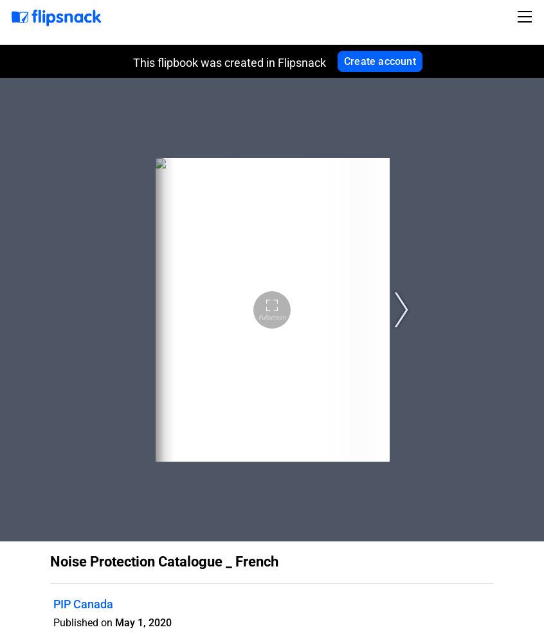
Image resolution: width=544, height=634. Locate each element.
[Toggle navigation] (526, 16)
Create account (380, 61)
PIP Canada (83, 604)
